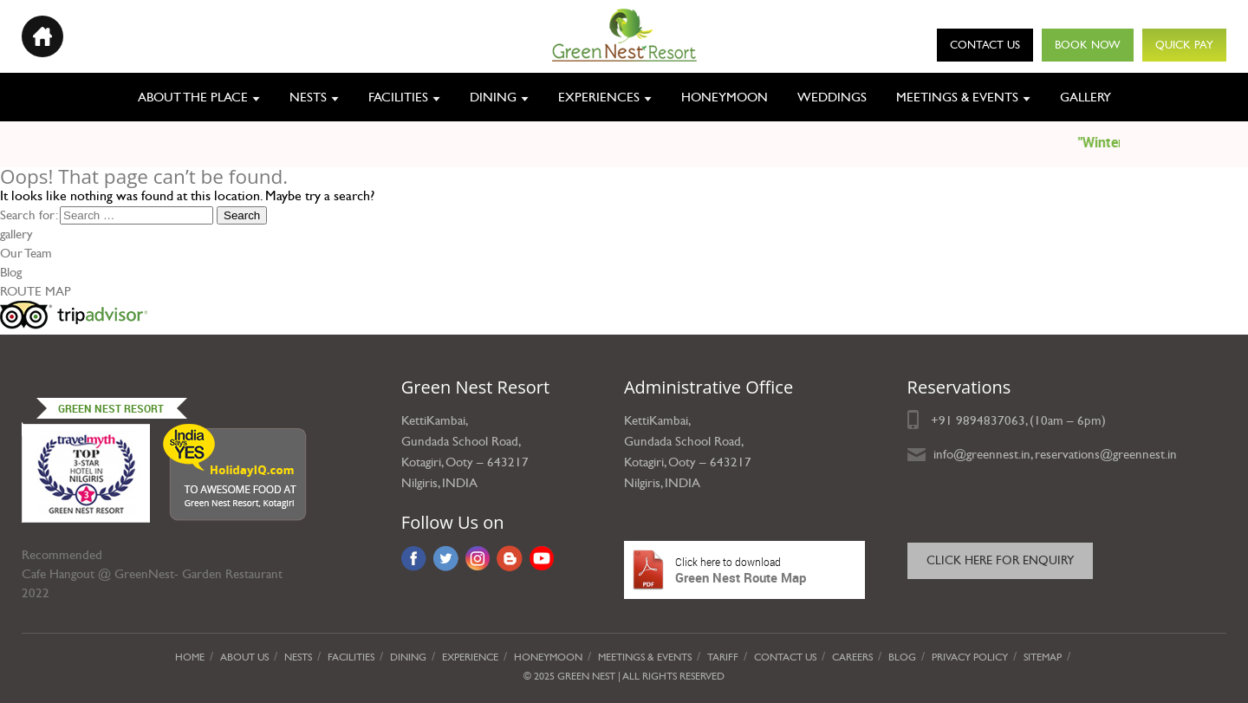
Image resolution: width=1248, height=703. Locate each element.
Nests (308, 97)
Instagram (477, 558)
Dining (493, 97)
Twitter (445, 558)
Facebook (413, 558)
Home (190, 657)
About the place (193, 97)
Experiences (599, 97)
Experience (470, 657)
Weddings (832, 97)
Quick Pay (1184, 45)
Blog (11, 272)
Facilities (398, 97)
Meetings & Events (957, 97)
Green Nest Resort (111, 408)
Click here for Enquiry (1000, 560)
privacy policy (970, 657)
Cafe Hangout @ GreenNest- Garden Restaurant (152, 574)
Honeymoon (724, 97)
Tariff (722, 657)
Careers (852, 657)
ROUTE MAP (35, 291)
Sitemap (1043, 657)
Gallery (1085, 97)
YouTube (542, 558)
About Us (244, 657)
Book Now (1088, 45)
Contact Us (985, 45)
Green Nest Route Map (744, 570)
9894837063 (990, 420)
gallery (16, 234)
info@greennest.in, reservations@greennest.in (1055, 454)
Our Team (26, 253)
